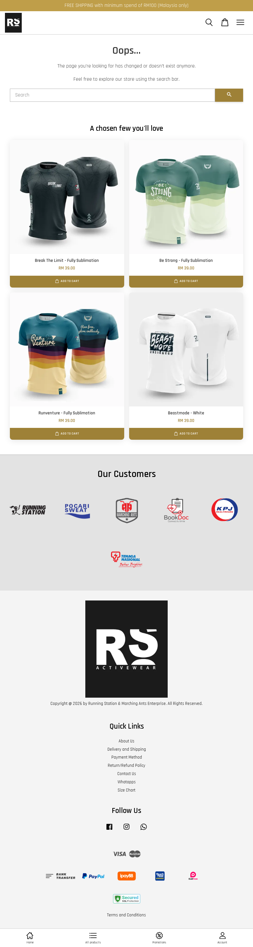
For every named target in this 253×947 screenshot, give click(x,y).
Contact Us (126, 773)
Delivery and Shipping (126, 749)
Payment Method (126, 757)
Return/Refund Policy (126, 765)
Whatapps (127, 782)
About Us (126, 741)
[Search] (112, 95)
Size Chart (126, 790)
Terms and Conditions (126, 915)
